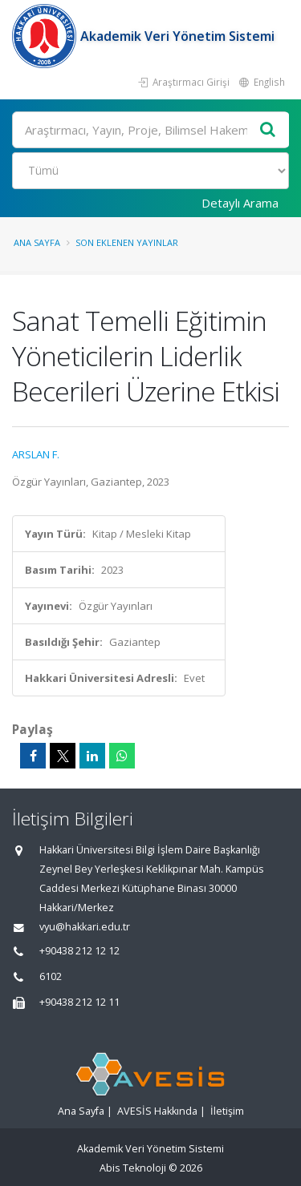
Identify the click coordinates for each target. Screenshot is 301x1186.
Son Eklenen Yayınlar (126, 242)
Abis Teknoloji (133, 1168)
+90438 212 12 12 (79, 951)
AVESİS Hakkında (157, 1111)
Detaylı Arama (240, 203)
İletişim (227, 1111)
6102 (50, 976)
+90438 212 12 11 (79, 1002)
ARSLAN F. (35, 454)
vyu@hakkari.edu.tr (84, 927)
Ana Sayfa (37, 242)
